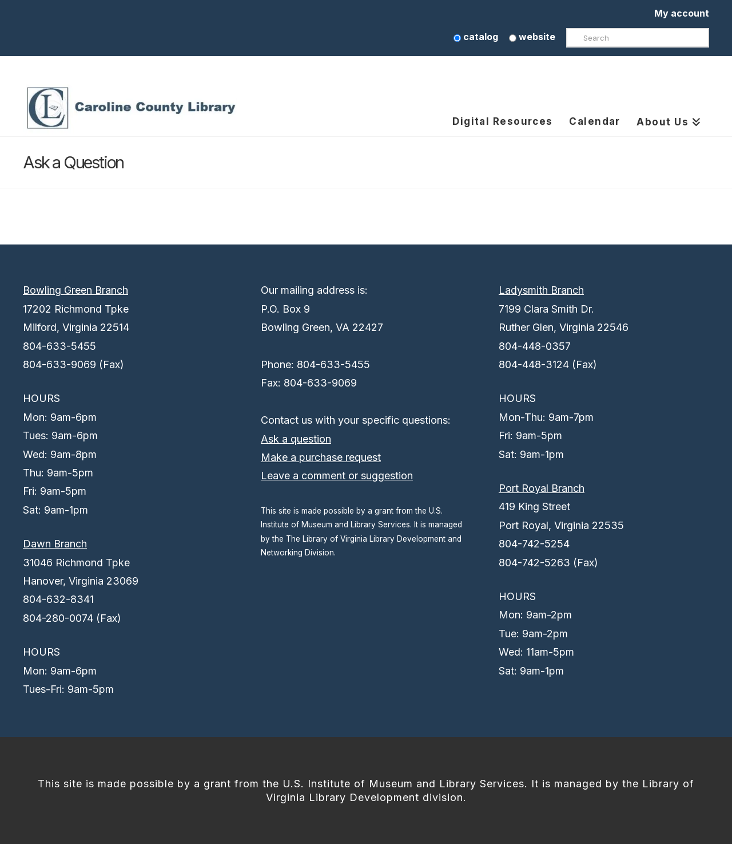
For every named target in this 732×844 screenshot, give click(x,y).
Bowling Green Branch (75, 290)
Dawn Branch (55, 544)
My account (681, 13)
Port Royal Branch (541, 488)
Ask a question (296, 439)
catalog (475, 36)
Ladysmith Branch (541, 290)
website (532, 36)
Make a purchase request (321, 457)
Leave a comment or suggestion (337, 476)
